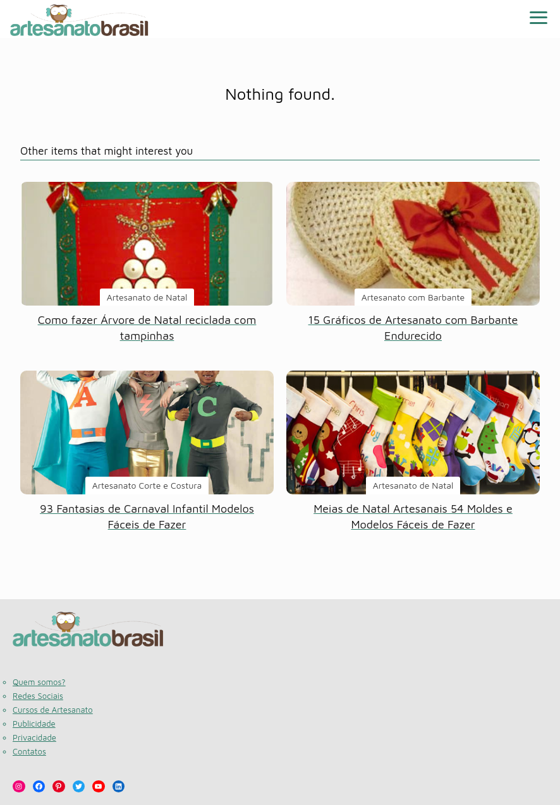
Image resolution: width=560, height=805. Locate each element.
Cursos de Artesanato (53, 710)
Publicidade (34, 724)
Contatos (29, 751)
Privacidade (34, 737)
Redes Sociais (38, 696)
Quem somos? (39, 682)
